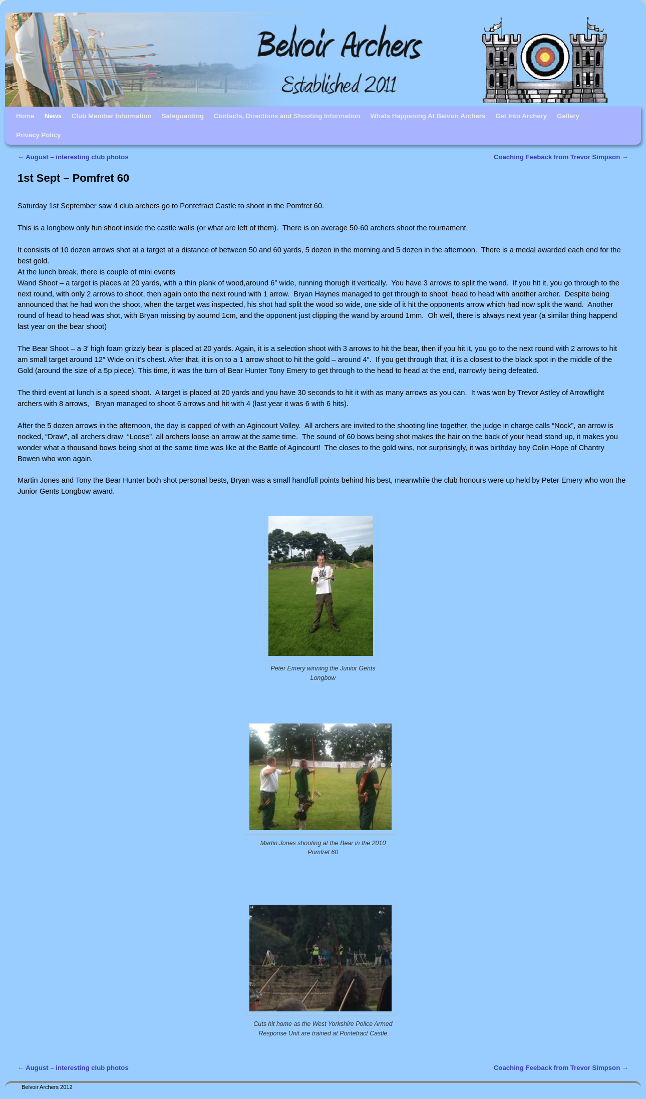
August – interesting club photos (73, 157)
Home (25, 116)
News (53, 116)
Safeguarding (183, 116)
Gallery (568, 116)
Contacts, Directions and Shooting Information (287, 116)
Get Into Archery (521, 116)
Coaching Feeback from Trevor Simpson (561, 157)
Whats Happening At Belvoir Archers (427, 116)
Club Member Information (112, 116)
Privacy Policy (38, 135)
